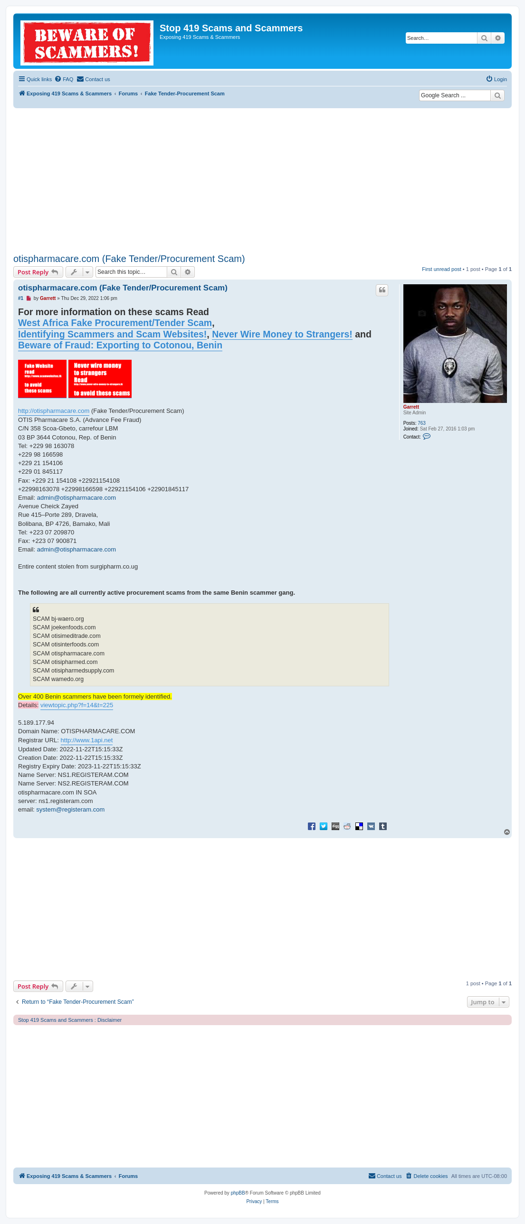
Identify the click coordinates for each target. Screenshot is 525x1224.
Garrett (411, 407)
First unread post (441, 269)
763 (422, 423)
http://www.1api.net (87, 740)
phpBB (238, 1193)
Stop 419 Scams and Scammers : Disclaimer (70, 1020)
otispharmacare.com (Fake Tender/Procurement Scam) (129, 258)
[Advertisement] (262, 179)
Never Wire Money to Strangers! (282, 334)
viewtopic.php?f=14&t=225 (76, 705)
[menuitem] (63, 79)
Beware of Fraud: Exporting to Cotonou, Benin (120, 345)
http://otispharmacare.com (53, 410)
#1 (20, 298)
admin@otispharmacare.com (76, 497)
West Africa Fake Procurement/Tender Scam (115, 323)
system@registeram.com (70, 809)
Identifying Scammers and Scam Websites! (112, 334)
